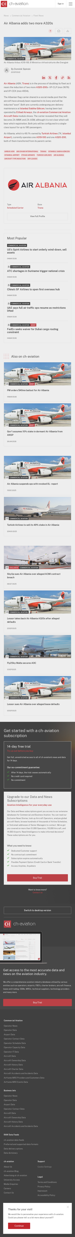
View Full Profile (37, 216)
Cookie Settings (45, 1167)
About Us (8, 1167)
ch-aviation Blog (11, 1171)
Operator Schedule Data (15, 1043)
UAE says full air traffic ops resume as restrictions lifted (36, 309)
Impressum (42, 1191)
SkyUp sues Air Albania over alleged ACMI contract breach (33, 576)
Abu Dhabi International (27, 151)
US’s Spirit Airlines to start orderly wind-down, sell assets (37, 251)
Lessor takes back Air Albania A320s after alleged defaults (33, 620)
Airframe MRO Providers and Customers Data (24, 1078)
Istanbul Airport (11, 155)
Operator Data (10, 1030)
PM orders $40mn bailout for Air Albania (28, 390)
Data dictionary (11, 1153)
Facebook (56, 77)
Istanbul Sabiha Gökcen (32, 108)
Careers (7, 1188)
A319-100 (41, 137)
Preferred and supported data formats (21, 1144)
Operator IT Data (11, 1052)
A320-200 (41, 87)
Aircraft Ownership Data (15, 1060)
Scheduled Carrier (15, 208)
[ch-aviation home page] (14, 4)
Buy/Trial (37, 878)
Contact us (37, 893)
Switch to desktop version (37, 910)
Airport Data (9, 1035)
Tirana (25, 83)
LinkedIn (43, 77)
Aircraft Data (10, 1056)
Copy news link (62, 77)
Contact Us (9, 1193)
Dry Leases (32, 159)
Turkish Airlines (50, 133)
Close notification (67, 1207)
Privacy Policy (44, 1187)
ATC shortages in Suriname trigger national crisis (36, 271)
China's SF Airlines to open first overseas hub (33, 289)
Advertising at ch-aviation (15, 1175)
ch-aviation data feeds (14, 1140)
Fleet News (38, 16)
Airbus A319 (9, 151)
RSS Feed (68, 77)
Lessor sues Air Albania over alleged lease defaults (33, 704)
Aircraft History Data (13, 1065)
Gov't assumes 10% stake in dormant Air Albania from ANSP (35, 433)
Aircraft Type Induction (15, 159)
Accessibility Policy (46, 1195)
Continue (19, 1226)
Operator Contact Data (14, 1039)
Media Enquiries (11, 1184)
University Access (12, 1180)
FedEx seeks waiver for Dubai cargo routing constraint (32, 331)
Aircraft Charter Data (13, 1069)
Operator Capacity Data (14, 1047)
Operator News (10, 1026)
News (6, 16)
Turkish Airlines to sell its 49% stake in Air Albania (33, 525)
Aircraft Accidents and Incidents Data (21, 1073)
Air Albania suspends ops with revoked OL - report (32, 484)
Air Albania (9, 83)
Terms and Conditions (47, 1182)
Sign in (61, 4)
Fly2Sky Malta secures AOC (21, 663)
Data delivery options (13, 1149)
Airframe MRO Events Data (16, 1082)
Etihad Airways (24, 112)
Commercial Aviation (21, 16)
